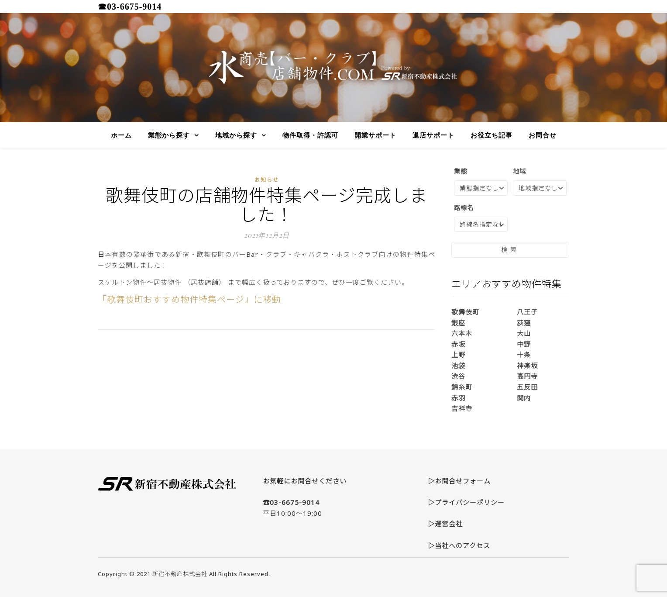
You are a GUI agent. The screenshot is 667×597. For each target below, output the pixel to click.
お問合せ (543, 135)
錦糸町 (461, 387)
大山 (524, 333)
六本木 (461, 333)
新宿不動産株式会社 (179, 574)
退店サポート (433, 135)
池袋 (458, 365)
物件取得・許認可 (310, 135)
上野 (458, 354)
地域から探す (236, 135)
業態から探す (169, 135)
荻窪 (524, 322)
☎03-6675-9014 (130, 6)
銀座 (458, 322)
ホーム (121, 135)
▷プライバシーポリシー (466, 502)
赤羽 (458, 397)
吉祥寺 (461, 408)
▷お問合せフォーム (459, 480)
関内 (524, 397)
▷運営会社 (445, 523)
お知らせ (266, 179)
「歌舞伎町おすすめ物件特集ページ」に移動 (189, 299)
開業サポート (375, 135)
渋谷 (458, 376)
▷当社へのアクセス (459, 545)
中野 (524, 344)
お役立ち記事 (491, 135)
